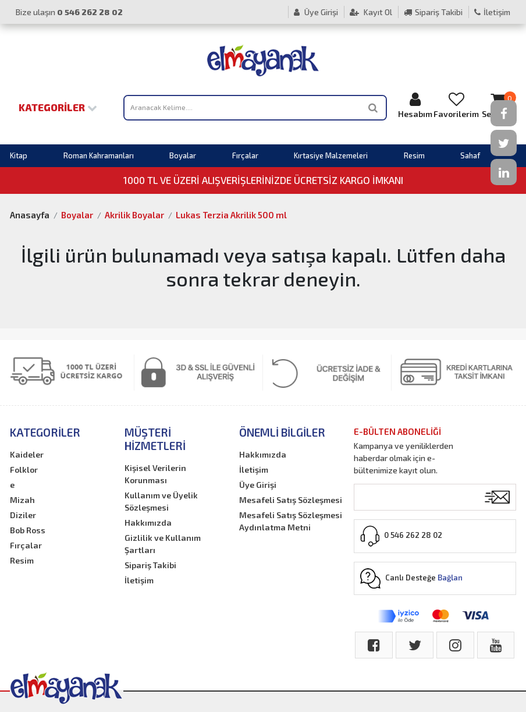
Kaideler (27, 454)
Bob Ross (27, 530)
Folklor (24, 469)
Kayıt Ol (371, 12)
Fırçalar (245, 155)
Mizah (22, 500)
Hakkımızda (148, 522)
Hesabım (414, 105)
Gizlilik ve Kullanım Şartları (163, 544)
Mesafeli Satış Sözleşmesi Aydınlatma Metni (290, 521)
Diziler (23, 515)
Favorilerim (456, 105)
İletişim (492, 12)
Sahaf (470, 155)
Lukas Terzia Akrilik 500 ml (231, 215)
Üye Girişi (316, 12)
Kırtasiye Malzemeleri (331, 155)
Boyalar (182, 155)
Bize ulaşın (69, 12)
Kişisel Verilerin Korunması (155, 474)
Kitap (18, 155)
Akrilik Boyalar (134, 215)
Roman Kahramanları (98, 155)
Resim (414, 155)
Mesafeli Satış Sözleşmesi (290, 500)
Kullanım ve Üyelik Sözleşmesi (161, 501)
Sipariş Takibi (433, 12)
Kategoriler (58, 107)
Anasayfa (29, 215)
